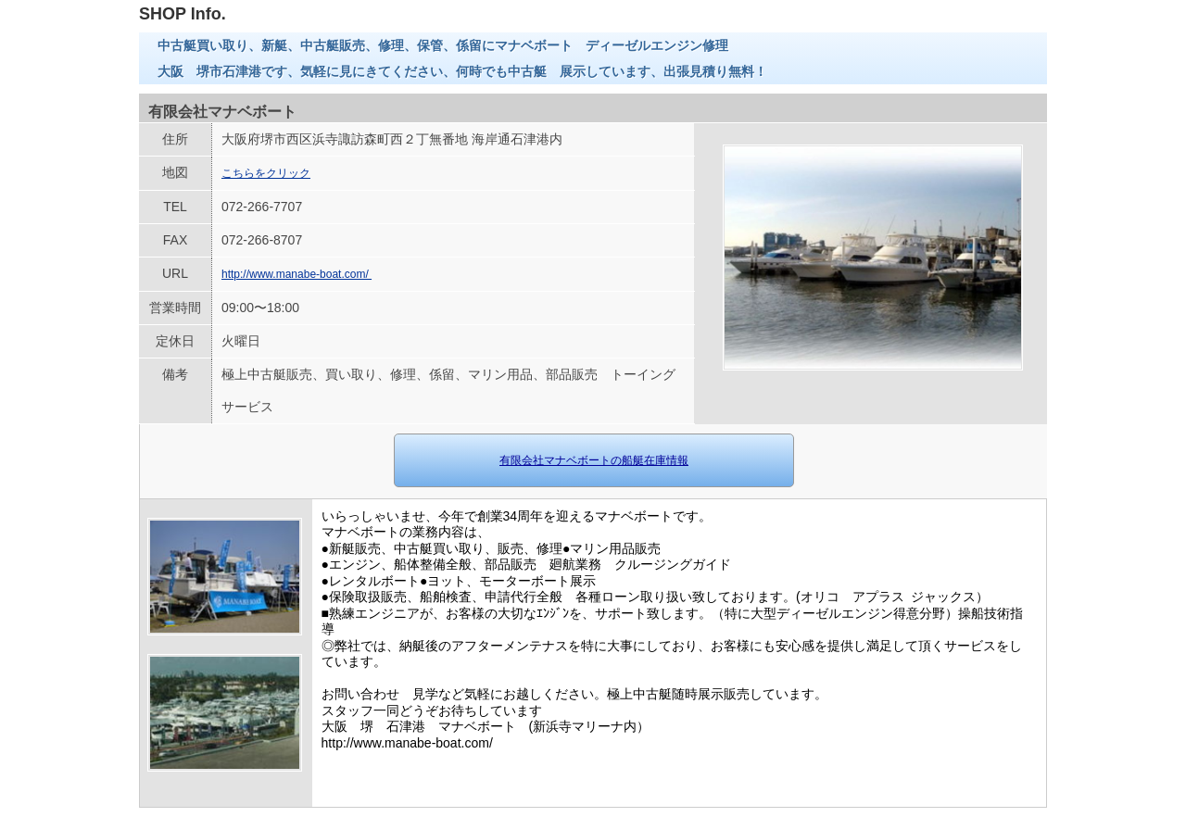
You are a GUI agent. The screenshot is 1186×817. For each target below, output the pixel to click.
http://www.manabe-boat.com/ (296, 274)
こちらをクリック (265, 173)
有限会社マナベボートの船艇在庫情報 (593, 460)
